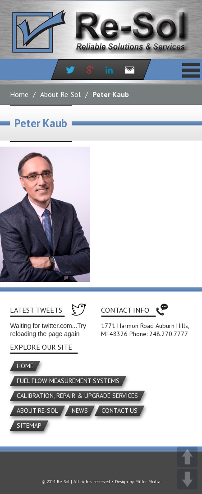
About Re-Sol (60, 94)
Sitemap (29, 425)
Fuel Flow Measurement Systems (68, 381)
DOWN (187, 479)
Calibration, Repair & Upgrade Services (77, 396)
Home (19, 94)
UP (187, 457)
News (80, 410)
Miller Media (148, 482)
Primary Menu (191, 70)
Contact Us (119, 410)
